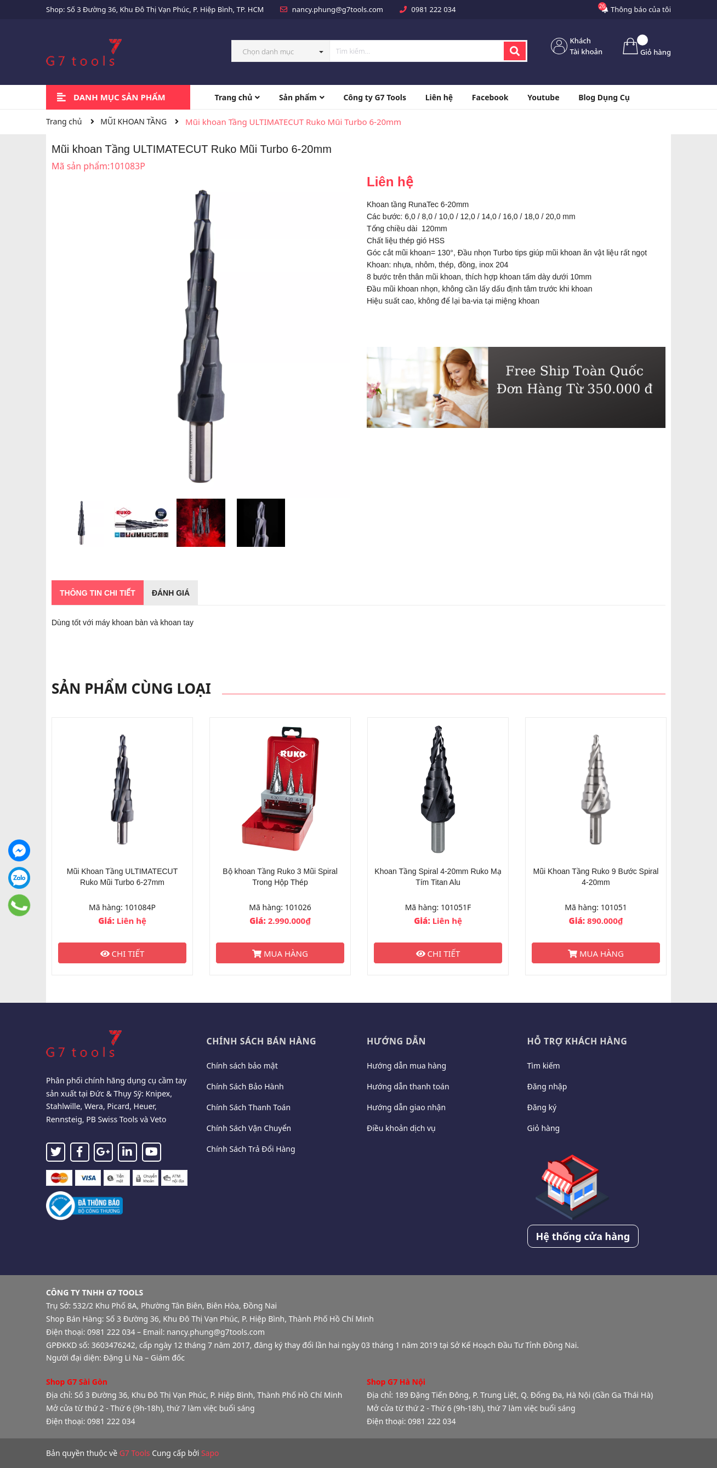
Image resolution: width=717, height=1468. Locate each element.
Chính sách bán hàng (262, 1041)
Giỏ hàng (543, 1128)
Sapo (210, 1453)
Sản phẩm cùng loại (131, 688)
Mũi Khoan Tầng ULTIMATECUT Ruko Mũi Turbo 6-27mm (122, 877)
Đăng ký (542, 1107)
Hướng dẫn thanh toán (408, 1086)
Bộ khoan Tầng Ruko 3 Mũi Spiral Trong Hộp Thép (280, 877)
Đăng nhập (547, 1086)
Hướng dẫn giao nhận (406, 1107)
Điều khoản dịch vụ (401, 1128)
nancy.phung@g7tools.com (337, 9)
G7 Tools (135, 1453)
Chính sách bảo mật (242, 1065)
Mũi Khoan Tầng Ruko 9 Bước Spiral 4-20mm (596, 877)
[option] (81, 525)
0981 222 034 (433, 9)
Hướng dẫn (396, 1041)
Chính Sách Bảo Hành (245, 1086)
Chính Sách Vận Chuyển (249, 1128)
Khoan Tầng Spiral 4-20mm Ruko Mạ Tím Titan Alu (437, 877)
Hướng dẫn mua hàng (406, 1065)
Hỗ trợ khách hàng (577, 1041)
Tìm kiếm (543, 1065)
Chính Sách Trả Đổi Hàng (251, 1149)
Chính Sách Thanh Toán (249, 1107)
